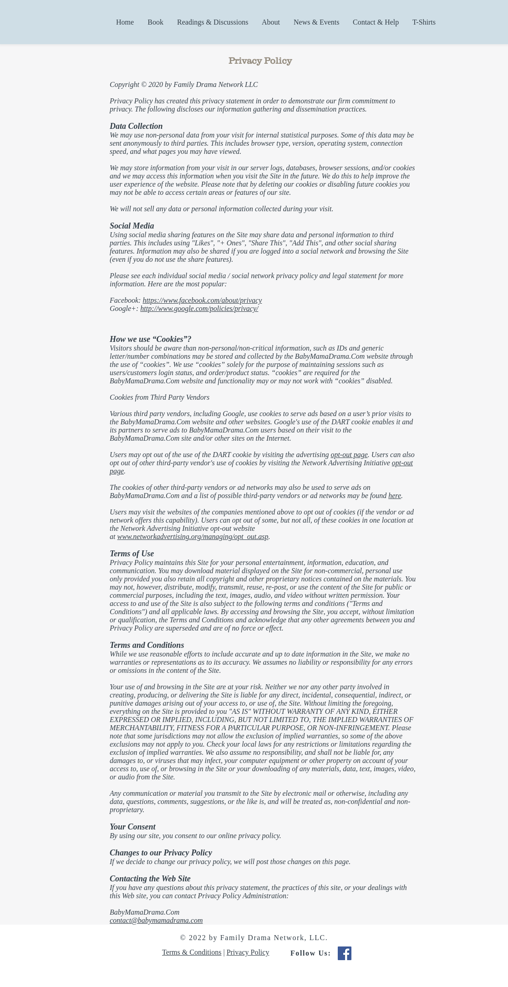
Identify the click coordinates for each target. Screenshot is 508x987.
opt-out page (348, 454)
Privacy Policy (248, 952)
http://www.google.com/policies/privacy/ (199, 308)
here (394, 495)
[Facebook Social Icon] (344, 953)
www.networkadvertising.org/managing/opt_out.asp (192, 536)
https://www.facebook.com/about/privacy (202, 300)
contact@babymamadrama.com (156, 920)
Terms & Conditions (191, 952)
